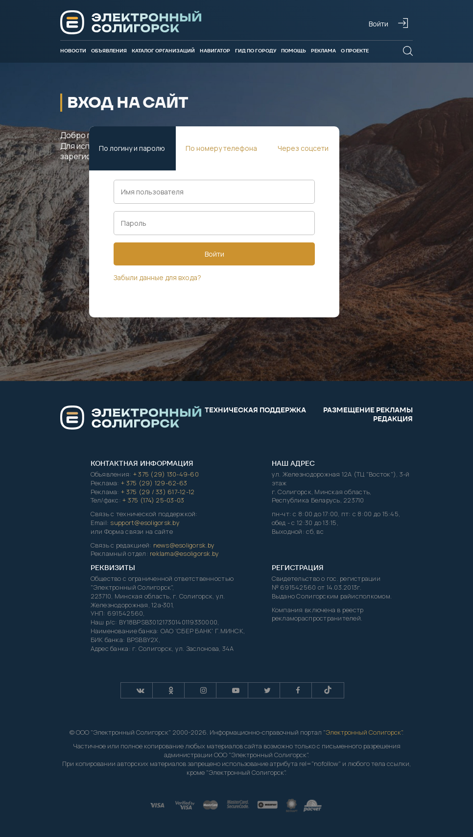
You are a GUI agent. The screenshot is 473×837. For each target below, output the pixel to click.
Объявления (109, 51)
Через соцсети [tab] (303, 148)
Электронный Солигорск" (364, 732)
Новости (73, 51)
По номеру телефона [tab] (221, 148)
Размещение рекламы (368, 410)
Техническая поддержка (255, 410)
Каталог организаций (163, 51)
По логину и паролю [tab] (132, 148)
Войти (214, 254)
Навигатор (215, 51)
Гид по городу (255, 51)
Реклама (323, 51)
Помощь (293, 51)
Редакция (393, 418)
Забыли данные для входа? (157, 277)
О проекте (355, 51)
